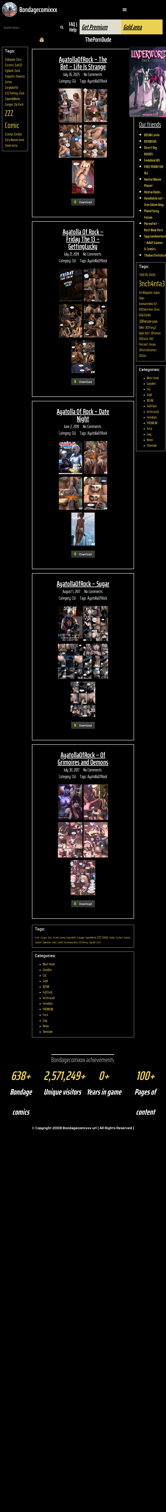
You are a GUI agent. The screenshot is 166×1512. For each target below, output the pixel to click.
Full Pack (47, 992)
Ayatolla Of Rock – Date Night (83, 415)
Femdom (48, 1003)
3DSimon (156, 333)
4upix (156, 292)
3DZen (142, 356)
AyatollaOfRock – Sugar (83, 583)
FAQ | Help (73, 27)
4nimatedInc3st (148, 304)
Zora (19, 59)
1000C (152, 275)
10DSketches (146, 309)
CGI (74, 81)
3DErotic (144, 339)
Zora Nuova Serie (14, 140)
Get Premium (94, 27)
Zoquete (10, 76)
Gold (45, 981)
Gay (45, 1020)
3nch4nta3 (152, 283)
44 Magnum (146, 292)
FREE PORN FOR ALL (153, 169)
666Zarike (145, 315)
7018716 (143, 275)
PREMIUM (48, 1009)
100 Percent (146, 341)
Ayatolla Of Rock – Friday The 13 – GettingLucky (83, 239)
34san (152, 344)
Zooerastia (11, 145)
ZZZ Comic (12, 119)
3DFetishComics (148, 350)
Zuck (21, 93)
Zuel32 (18, 65)
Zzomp (9, 134)
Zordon (18, 134)
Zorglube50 (11, 87)
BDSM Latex (152, 135)
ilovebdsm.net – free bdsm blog (154, 201)
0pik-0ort (144, 333)
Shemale (48, 1032)
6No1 (141, 327)
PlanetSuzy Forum (151, 214)
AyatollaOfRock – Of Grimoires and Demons (83, 758)
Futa (45, 1015)
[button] (124, 9)
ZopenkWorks (12, 99)
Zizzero (9, 65)
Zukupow (10, 59)
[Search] (61, 27)
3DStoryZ (150, 327)
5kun (141, 298)
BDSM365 (150, 141)
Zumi (17, 71)
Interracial (49, 998)
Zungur (9, 104)
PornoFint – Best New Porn (153, 226)
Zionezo (20, 76)
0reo (157, 309)
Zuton (8, 82)
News (46, 1026)
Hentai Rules (152, 192)
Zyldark (9, 71)
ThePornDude (98, 40)
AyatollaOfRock (97, 81)
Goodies (47, 970)
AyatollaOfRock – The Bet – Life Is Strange (83, 63)
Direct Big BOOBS (150, 150)
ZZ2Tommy (11, 93)
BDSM (46, 987)
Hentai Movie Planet (152, 182)
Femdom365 (152, 160)
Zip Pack (18, 104)
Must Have (49, 964)
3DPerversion (148, 321)
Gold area (132, 27)
